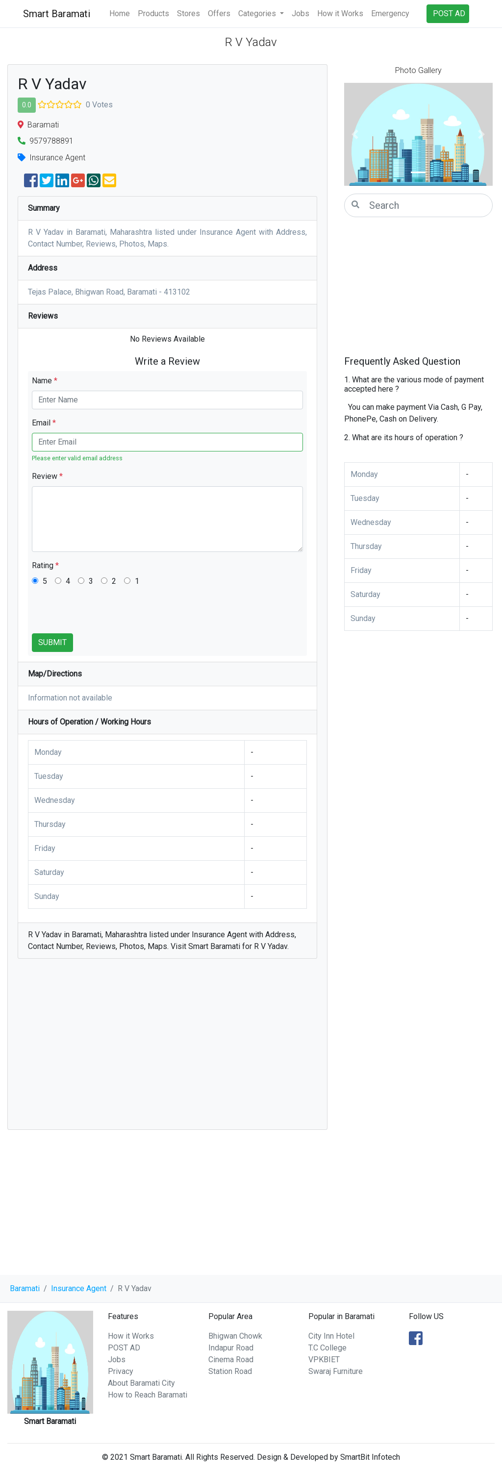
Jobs (300, 13)
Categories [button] (258, 13)
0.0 (26, 105)
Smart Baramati (56, 14)
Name (44, 380)
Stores (188, 13)
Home (119, 13)
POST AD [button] (449, 13)
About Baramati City (141, 1383)
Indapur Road (230, 1347)
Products (153, 13)
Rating (45, 565)
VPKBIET (324, 1359)
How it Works (340, 13)
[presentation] (106, 614)
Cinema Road (230, 1359)
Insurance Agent (78, 1288)
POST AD (124, 1347)
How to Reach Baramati (147, 1394)
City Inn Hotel (331, 1336)
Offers (219, 13)
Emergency (390, 13)
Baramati (25, 1288)
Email (44, 422)
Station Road (230, 1371)
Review (47, 476)
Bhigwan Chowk (235, 1336)
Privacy (120, 1371)
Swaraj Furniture (335, 1371)
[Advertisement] (167, 1049)
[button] (355, 134)
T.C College (327, 1347)
